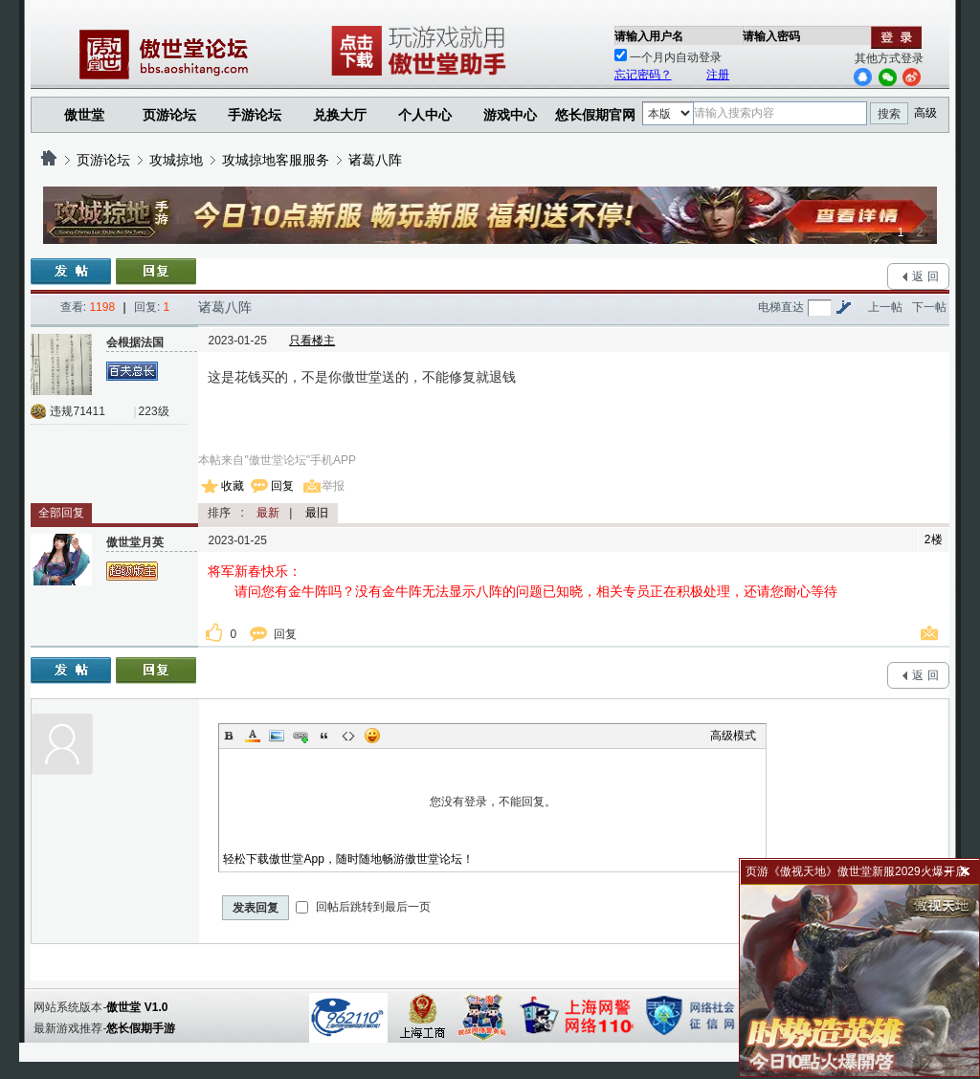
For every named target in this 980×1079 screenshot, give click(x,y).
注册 (717, 74)
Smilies (372, 735)
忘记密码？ (643, 74)
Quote (324, 735)
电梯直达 (781, 307)
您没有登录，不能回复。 (492, 801)
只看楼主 (312, 340)
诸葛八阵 (375, 159)
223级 (154, 411)
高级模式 (733, 735)
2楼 (933, 539)
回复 (282, 486)
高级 (925, 113)
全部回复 (61, 512)
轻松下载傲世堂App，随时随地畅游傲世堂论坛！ (348, 859)
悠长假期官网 (595, 114)
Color (252, 735)
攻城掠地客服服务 (275, 159)
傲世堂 (84, 114)
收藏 (232, 486)
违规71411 (77, 411)
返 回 (925, 276)
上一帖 (885, 307)
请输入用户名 (648, 36)
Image (276, 735)
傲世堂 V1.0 (136, 1007)
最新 (267, 512)
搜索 (889, 114)
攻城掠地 (176, 159)
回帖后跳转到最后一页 (363, 907)
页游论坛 (169, 114)
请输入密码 (771, 36)
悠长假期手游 (140, 1028)
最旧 (316, 512)
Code (348, 735)
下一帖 (929, 307)
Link (300, 735)
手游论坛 (254, 114)
